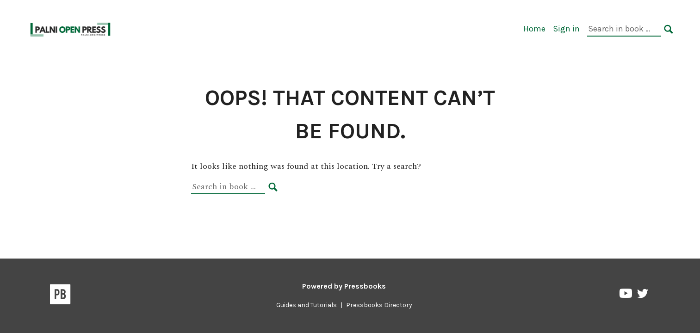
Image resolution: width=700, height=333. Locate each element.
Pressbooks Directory (379, 305)
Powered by (344, 286)
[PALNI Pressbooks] (71, 28)
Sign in (566, 29)
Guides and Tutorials (306, 305)
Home (534, 29)
